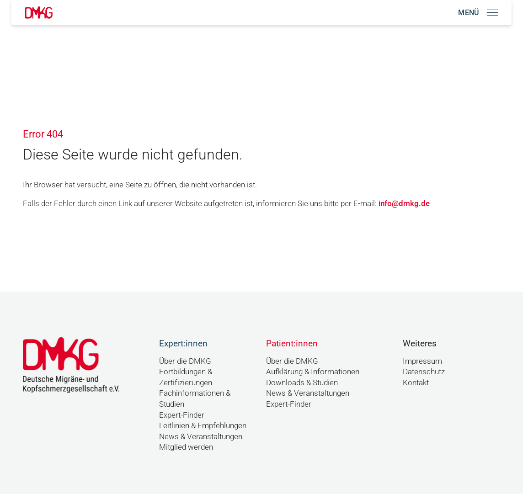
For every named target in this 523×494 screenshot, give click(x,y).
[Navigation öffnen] (478, 12)
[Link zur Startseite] (39, 12)
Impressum (422, 361)
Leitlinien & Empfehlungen (202, 425)
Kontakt (416, 382)
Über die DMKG (185, 361)
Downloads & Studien (302, 382)
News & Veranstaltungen (200, 436)
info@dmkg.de (404, 203)
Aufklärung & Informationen (312, 371)
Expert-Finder (181, 415)
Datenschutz (424, 371)
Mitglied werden (186, 447)
